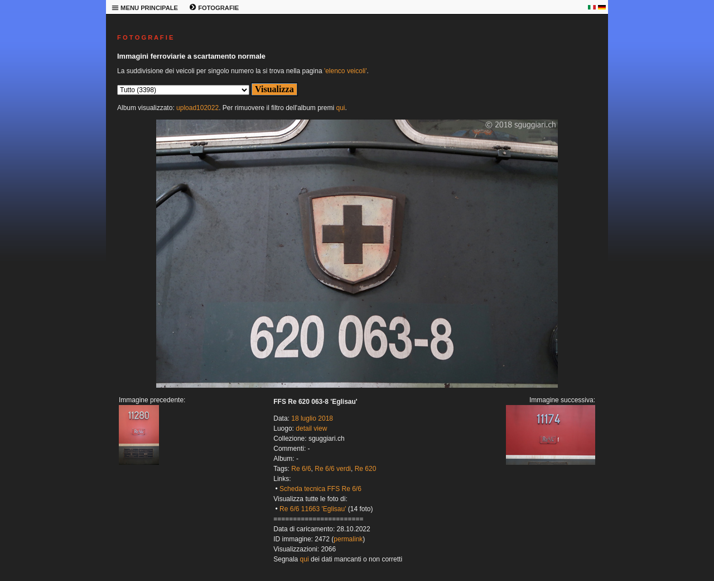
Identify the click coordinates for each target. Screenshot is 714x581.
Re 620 (366, 469)
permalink (348, 539)
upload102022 (197, 108)
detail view (311, 428)
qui (340, 108)
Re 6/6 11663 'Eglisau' (312, 509)
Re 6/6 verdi (333, 469)
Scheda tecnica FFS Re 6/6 (320, 489)
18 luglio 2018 (312, 418)
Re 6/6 (301, 469)
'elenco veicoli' (345, 71)
